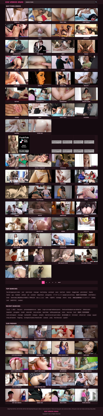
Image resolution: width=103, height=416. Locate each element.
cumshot (33, 295)
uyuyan (94, 315)
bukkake (17, 295)
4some (8, 295)
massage (36, 292)
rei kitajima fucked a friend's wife (33, 317)
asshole (24, 295)
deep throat (40, 295)
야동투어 (52, 297)
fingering (19, 317)
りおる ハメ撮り (11, 309)
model (23, 312)
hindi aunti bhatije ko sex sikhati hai (71, 309)
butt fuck (62, 292)
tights (39, 309)
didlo (47, 297)
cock (7, 300)
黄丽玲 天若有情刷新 (81, 295)
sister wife (29, 312)
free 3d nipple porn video (13, 292)
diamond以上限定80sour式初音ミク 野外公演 (23, 297)
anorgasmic (48, 295)
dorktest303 (27, 315)
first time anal (58, 317)
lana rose (69, 312)
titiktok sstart (86, 309)
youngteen (16, 312)
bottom (69, 292)
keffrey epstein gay (55, 312)
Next (59, 282)
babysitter (9, 312)
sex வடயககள (40, 297)
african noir (82, 315)
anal (23, 292)
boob (7, 297)
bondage (58, 297)
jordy (51, 317)
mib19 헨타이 (92, 295)
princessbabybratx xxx (30, 309)
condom (20, 300)
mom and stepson (11, 315)
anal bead (51, 292)
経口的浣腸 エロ (66, 315)
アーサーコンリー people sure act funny (63, 295)
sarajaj (89, 315)
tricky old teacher (11, 317)
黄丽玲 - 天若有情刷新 (83, 312)
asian (56, 292)
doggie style (75, 292)
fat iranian (75, 315)
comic (63, 312)
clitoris (64, 297)
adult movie (29, 292)
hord (74, 312)
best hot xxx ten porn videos (52, 315)
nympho (41, 315)
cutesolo (45, 317)
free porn (19, 309)
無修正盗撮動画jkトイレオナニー (81, 297)
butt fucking (43, 292)
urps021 (65, 317)
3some (91, 292)
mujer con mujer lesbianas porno (51, 309)
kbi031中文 (13, 300)
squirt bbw (45, 312)
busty (69, 297)
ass (28, 295)
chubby (93, 297)
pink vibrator (83, 292)
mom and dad (37, 312)
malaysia (35, 315)
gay (13, 295)
